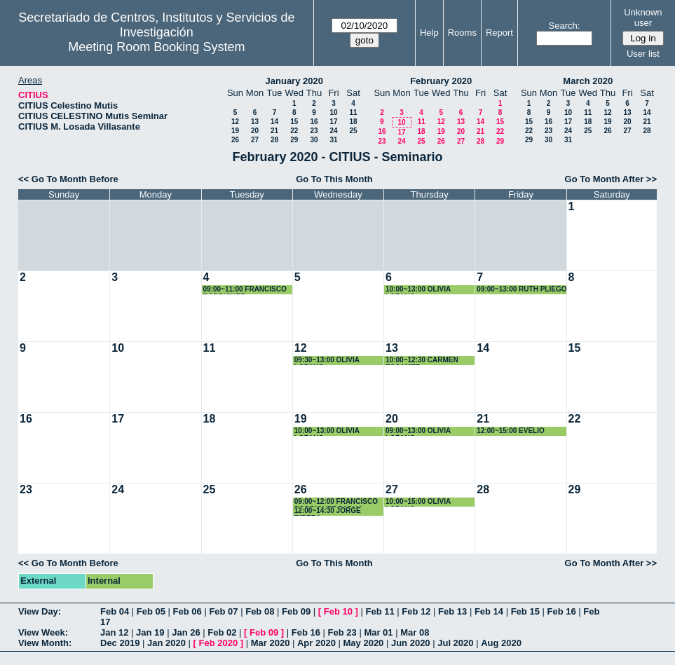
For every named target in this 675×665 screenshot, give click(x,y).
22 (294, 131)
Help (429, 32)
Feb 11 (379, 611)
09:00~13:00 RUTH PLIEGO (521, 289)
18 (353, 121)
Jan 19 (150, 632)
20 (255, 131)
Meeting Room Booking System (156, 47)
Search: (564, 25)
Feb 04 (114, 611)
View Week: (43, 632)
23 (314, 131)
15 (294, 121)
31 (333, 140)
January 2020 (294, 81)
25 (353, 131)
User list (643, 53)
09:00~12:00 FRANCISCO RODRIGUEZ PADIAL (336, 502)
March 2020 (588, 81)
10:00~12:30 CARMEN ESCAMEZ (422, 360)
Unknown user (643, 17)
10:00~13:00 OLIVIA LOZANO (418, 289)
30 (314, 140)
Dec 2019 (119, 643)
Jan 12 (114, 632)
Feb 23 (342, 632)
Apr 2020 (316, 643)
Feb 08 (259, 611)
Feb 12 (416, 611)
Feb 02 (221, 632)
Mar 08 (414, 632)
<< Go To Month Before (68, 179)
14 (274, 121)
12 (235, 121)
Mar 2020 (270, 643)
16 (314, 121)
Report (499, 32)
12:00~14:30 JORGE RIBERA (327, 511)
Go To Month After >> (611, 179)
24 (333, 131)
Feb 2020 (218, 643)
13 (255, 121)
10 (333, 112)
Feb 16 (561, 611)
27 (255, 140)
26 (235, 140)
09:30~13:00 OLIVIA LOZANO (327, 360)
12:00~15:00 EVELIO (510, 430)
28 (274, 140)
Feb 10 (338, 611)
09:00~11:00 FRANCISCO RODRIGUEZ (245, 289)
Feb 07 (223, 611)
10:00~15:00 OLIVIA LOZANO (418, 502)
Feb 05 (151, 611)
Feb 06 (187, 611)
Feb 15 (525, 611)
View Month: (44, 643)
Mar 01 (378, 632)
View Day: (39, 611)
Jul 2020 (455, 643)
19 (235, 131)
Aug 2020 (501, 643)
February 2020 (441, 81)
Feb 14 (489, 611)
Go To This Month (334, 179)
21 (274, 131)
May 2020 (363, 643)
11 (353, 112)
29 (294, 140)
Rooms (462, 32)
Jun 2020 (410, 643)
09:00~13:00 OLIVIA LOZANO (418, 431)
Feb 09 (296, 611)
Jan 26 (186, 632)
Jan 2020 (166, 643)
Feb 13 (452, 611)
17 (333, 121)
